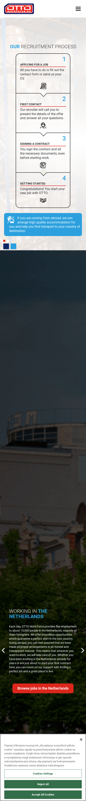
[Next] (82, 651)
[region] (43, 767)
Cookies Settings (43, 773)
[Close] (81, 739)
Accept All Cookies (43, 794)
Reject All (43, 784)
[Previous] (4, 651)
